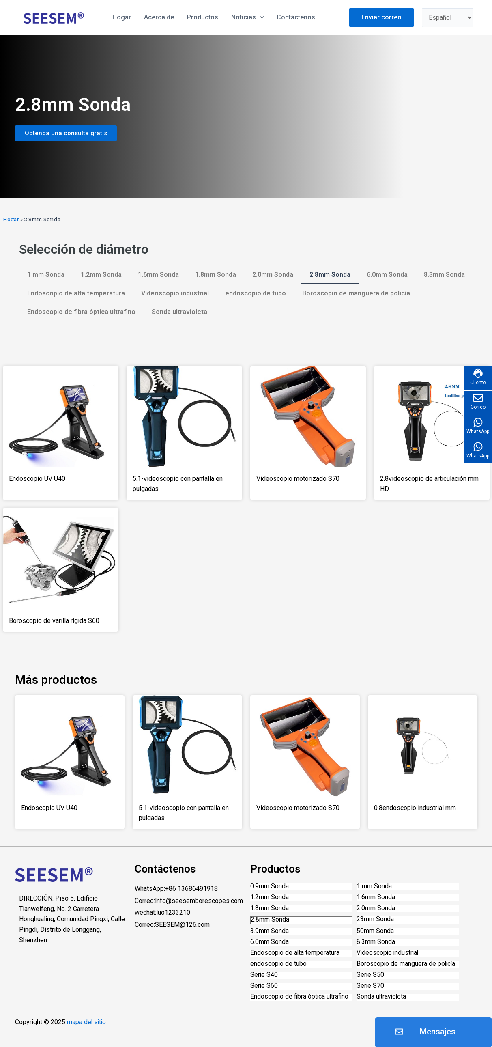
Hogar (11, 219)
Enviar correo (381, 17)
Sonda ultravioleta (179, 312)
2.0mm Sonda (272, 274)
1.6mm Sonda (158, 274)
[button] (66, 133)
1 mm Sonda (45, 274)
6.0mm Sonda (387, 274)
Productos (202, 17)
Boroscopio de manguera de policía (356, 293)
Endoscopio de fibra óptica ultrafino (81, 312)
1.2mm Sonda (101, 274)
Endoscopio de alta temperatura (76, 293)
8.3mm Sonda (444, 274)
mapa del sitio (87, 1022)
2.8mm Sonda (329, 274)
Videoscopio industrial (175, 293)
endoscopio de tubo (255, 293)
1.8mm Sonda (215, 274)
